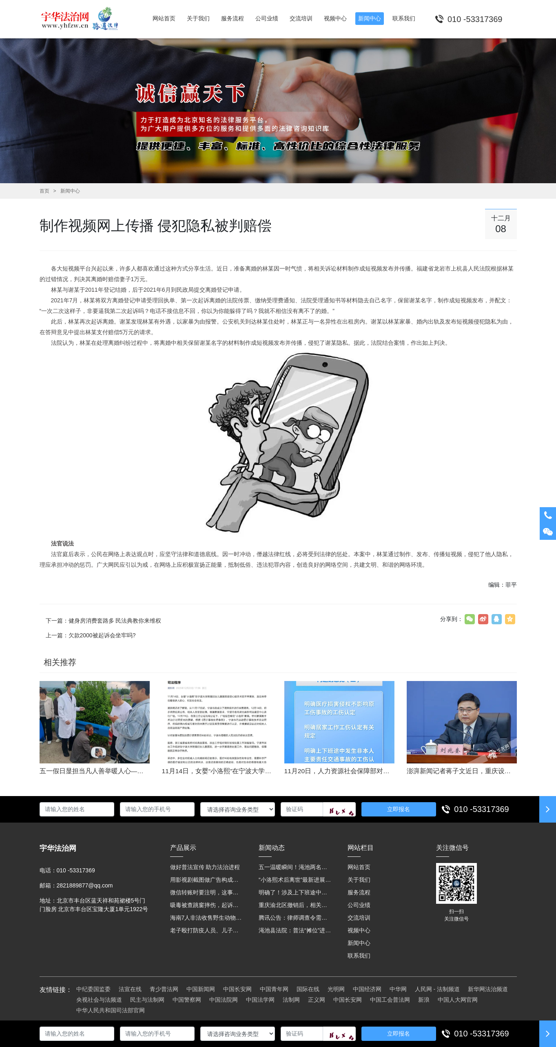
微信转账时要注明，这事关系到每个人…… (206, 892)
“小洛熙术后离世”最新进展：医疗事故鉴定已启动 (295, 879)
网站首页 (359, 867)
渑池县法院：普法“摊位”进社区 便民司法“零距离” (295, 930)
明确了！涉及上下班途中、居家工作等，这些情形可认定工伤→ (295, 892)
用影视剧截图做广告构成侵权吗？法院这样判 (206, 879)
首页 (44, 191)
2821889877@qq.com (85, 885)
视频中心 (359, 930)
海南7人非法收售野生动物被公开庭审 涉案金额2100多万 (206, 917)
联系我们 (359, 955)
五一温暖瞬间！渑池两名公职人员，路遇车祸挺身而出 (295, 867)
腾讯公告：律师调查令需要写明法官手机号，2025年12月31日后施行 (295, 917)
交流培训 (359, 917)
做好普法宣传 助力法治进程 (205, 867)
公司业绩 (359, 905)
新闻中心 (70, 191)
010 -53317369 (481, 809)
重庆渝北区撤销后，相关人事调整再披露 (295, 905)
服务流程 (359, 892)
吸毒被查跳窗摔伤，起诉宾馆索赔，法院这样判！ (206, 905)
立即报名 (398, 809)
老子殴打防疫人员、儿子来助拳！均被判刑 (206, 930)
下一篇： (104, 620)
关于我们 (359, 879)
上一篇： (91, 635)
